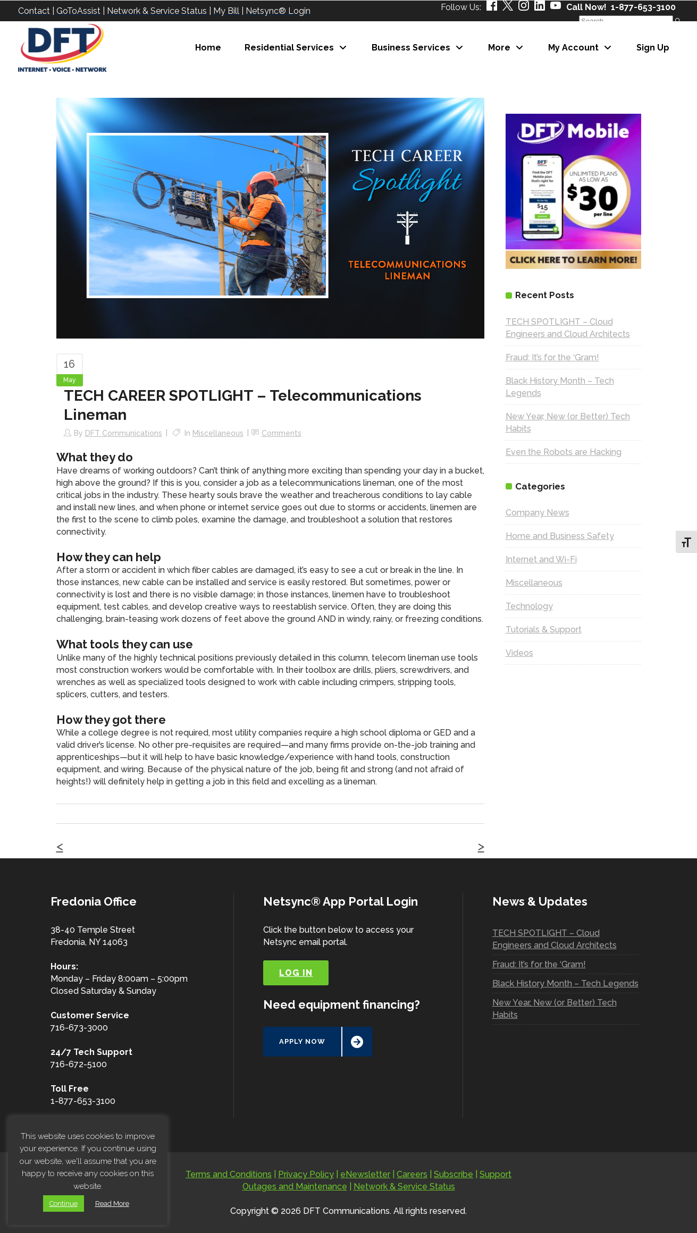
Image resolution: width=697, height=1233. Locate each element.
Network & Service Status (404, 1186)
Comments (281, 433)
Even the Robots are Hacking (564, 452)
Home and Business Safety (560, 536)
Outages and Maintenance (294, 1186)
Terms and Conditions (229, 1174)
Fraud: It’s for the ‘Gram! (552, 357)
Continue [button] (63, 1203)
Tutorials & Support (544, 629)
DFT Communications (123, 433)
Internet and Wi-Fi (541, 559)
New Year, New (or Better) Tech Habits (554, 1009)
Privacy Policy (306, 1174)
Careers (412, 1174)
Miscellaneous (217, 433)
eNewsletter (365, 1174)
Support (495, 1174)
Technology (529, 606)
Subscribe (453, 1174)
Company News (537, 513)
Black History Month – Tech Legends (565, 983)
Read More (112, 1203)
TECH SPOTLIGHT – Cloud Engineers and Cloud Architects (554, 939)
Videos (519, 653)
